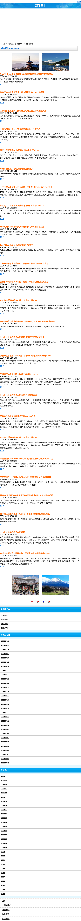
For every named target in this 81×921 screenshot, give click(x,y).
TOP (2, 84)
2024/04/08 (5, 733)
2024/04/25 (5, 662)
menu (79, 2)
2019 (3, 868)
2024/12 (4, 801)
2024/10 (4, 810)
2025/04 (4, 780)
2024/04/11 (5, 721)
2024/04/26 (5, 658)
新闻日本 (40, 5)
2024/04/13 (5, 712)
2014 (3, 889)
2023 (3, 852)
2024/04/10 (5, 725)
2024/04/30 (5, 641)
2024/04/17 (5, 696)
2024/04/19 (5, 687)
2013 (3, 894)
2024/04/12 (5, 717)
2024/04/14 (5, 708)
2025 (3, 776)
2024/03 (4, 839)
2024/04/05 (5, 746)
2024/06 (4, 826)
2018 (3, 873)
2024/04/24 (5, 666)
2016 (3, 881)
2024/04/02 (5, 759)
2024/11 (4, 805)
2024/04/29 (5, 645)
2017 (3, 877)
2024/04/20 (5, 683)
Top (3, 901)
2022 (3, 856)
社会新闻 (4, 619)
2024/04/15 (5, 704)
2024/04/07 (5, 738)
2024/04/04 (5, 750)
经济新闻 (4, 628)
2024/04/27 (5, 654)
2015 (3, 885)
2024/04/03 (5, 754)
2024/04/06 (5, 742)
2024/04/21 (5, 679)
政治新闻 (4, 624)
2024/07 (4, 822)
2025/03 (4, 784)
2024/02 (4, 843)
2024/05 (4, 831)
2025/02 (4, 789)
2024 (3, 797)
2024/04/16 (5, 700)
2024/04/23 (5, 670)
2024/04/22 (5, 675)
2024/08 (4, 818)
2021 (3, 860)
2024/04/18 (5, 691)
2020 (3, 864)
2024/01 (4, 847)
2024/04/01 (5, 763)
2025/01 (4, 793)
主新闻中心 (5, 615)
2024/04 (4, 835)
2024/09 (4, 814)
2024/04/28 (5, 649)
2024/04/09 (5, 729)
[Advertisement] (40, 25)
